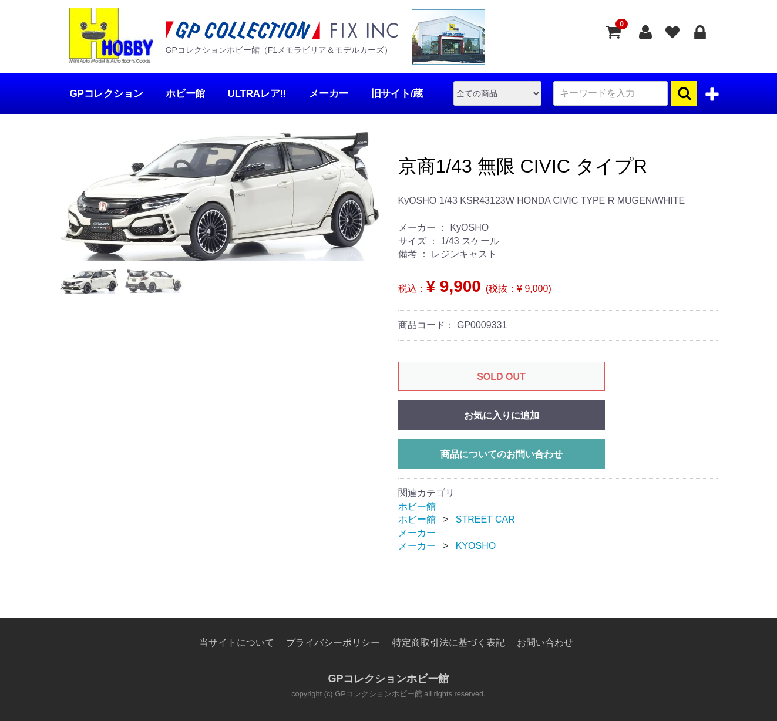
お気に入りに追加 (501, 415)
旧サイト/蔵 (397, 93)
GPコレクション (106, 93)
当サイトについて (236, 643)
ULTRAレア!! (257, 93)
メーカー (328, 93)
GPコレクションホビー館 (388, 679)
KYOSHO (476, 546)
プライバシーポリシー (333, 643)
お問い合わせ (545, 643)
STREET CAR (485, 519)
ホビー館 (185, 93)
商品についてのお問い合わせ (501, 454)
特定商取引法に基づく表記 (448, 643)
